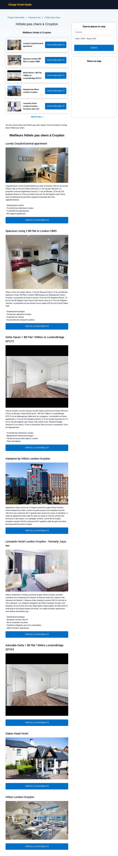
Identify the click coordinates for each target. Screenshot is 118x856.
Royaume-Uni (34, 17)
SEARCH (94, 48)
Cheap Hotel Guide (20, 4)
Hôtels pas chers (52, 17)
